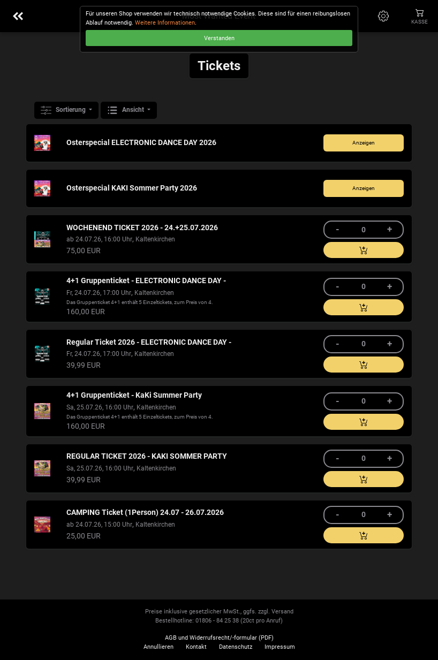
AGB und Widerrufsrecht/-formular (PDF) (219, 637)
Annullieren (158, 646)
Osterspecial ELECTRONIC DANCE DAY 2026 (141, 142)
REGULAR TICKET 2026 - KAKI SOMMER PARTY (146, 456)
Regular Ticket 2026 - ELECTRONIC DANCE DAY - (148, 342)
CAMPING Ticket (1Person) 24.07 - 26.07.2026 (145, 512)
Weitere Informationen (165, 22)
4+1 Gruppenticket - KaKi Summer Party (134, 395)
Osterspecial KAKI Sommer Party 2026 (131, 188)
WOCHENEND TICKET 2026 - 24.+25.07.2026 (142, 227)
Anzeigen (363, 143)
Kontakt (196, 646)
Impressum (280, 646)
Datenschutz (235, 646)
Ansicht (126, 110)
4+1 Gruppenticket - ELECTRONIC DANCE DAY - (146, 280)
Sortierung (64, 110)
